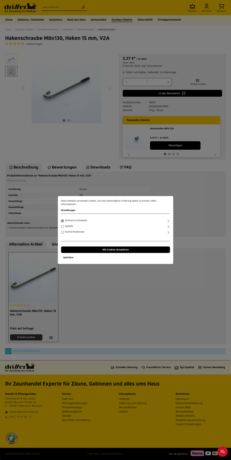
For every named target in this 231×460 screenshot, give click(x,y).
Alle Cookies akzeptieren (115, 250)
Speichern (68, 257)
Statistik (69, 226)
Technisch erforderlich (76, 220)
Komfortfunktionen (75, 232)
